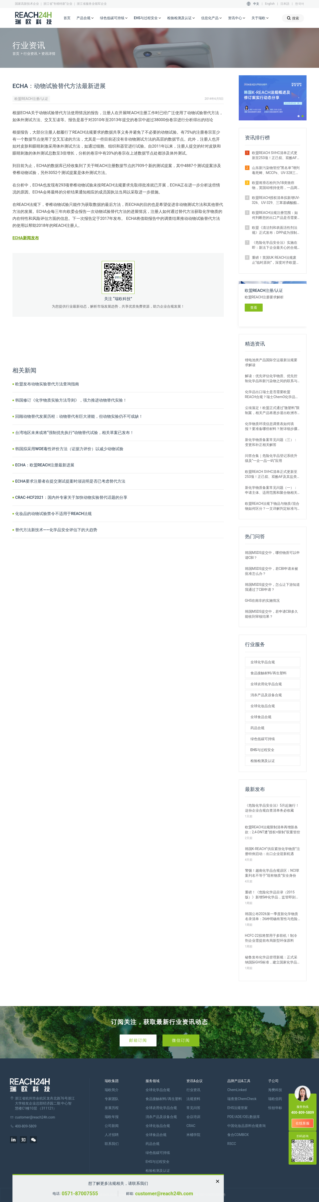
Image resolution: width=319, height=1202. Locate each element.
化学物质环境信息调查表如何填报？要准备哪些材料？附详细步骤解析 (271, 426)
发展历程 (112, 1108)
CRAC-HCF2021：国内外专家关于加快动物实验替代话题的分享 (71, 497)
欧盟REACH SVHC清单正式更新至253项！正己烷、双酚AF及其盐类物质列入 (276, 155)
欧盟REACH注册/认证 (31, 99)
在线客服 (303, 1123)
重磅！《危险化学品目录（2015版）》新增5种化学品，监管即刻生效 (272, 895)
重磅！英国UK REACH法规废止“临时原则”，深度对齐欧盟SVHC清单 (274, 260)
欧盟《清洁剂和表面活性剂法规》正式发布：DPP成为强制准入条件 (274, 230)
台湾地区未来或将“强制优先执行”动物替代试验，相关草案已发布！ (74, 432)
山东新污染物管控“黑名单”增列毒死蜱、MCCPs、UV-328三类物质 (276, 170)
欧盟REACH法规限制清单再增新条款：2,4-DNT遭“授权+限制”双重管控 (272, 829)
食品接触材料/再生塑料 (268, 673)
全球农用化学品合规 (266, 684)
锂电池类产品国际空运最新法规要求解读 (271, 362)
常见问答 (193, 1108)
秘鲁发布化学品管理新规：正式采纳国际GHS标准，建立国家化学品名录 (271, 960)
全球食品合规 (260, 717)
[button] (299, 116)
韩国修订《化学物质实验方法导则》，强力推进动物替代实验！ (71, 400)
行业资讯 (30, 54)
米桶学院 (193, 1135)
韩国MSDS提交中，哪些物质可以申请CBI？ (272, 555)
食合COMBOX (238, 1135)
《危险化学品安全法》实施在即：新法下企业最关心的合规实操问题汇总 (274, 245)
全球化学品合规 (262, 662)
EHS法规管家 (237, 1108)
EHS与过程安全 (147, 18)
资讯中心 (236, 18)
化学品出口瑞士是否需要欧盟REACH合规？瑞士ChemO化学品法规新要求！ (272, 394)
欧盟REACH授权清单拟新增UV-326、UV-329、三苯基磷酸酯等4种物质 (276, 200)
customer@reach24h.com (164, 1194)
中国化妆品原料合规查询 (246, 1126)
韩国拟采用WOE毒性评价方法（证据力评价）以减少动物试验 (69, 448)
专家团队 (112, 1099)
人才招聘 (112, 1135)
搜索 (293, 18)
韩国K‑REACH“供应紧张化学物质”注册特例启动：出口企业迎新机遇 (272, 851)
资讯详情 (48, 54)
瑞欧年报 (112, 1117)
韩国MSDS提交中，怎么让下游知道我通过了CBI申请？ (272, 587)
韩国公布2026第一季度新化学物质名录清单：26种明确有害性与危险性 (271, 916)
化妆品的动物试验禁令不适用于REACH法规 (53, 513)
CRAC (190, 1126)
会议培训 (193, 1117)
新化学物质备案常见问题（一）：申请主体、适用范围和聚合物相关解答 (271, 490)
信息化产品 (211, 18)
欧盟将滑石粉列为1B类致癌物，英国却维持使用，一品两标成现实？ (274, 185)
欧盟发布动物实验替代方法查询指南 (47, 384)
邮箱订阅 (138, 1040)
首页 (67, 18)
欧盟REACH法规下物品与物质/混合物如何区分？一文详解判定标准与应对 (272, 506)
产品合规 (85, 18)
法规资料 (193, 1099)
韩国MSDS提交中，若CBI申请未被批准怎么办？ (271, 571)
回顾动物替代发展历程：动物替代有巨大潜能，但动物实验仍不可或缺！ (79, 416)
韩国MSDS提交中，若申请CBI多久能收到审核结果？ (271, 613)
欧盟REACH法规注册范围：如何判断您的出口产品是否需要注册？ (275, 215)
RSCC (231, 1144)
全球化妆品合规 (262, 706)
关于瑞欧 (260, 18)
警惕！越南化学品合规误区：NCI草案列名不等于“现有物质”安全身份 (272, 872)
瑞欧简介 (112, 1090)
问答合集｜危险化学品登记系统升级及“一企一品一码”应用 (271, 458)
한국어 (299, 3)
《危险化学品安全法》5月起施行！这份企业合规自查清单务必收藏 (272, 807)
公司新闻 (112, 1126)
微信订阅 (181, 1040)
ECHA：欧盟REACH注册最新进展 (44, 465)
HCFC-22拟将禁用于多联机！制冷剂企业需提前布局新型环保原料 (271, 938)
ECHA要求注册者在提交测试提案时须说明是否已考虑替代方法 (70, 481)
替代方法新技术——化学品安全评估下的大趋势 (56, 529)
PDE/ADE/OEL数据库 (243, 1117)
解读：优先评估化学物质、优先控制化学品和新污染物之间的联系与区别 (271, 378)
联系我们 (112, 1144)
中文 (256, 3)
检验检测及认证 (181, 18)
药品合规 (257, 728)
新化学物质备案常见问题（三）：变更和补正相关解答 (271, 442)
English (270, 3)
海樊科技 (275, 1090)
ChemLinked (236, 1090)
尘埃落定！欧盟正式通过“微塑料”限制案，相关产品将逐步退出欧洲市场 (272, 410)
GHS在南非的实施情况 (262, 600)
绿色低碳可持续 (114, 18)
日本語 (284, 3)
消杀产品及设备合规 (266, 695)
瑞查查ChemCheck (241, 1099)
